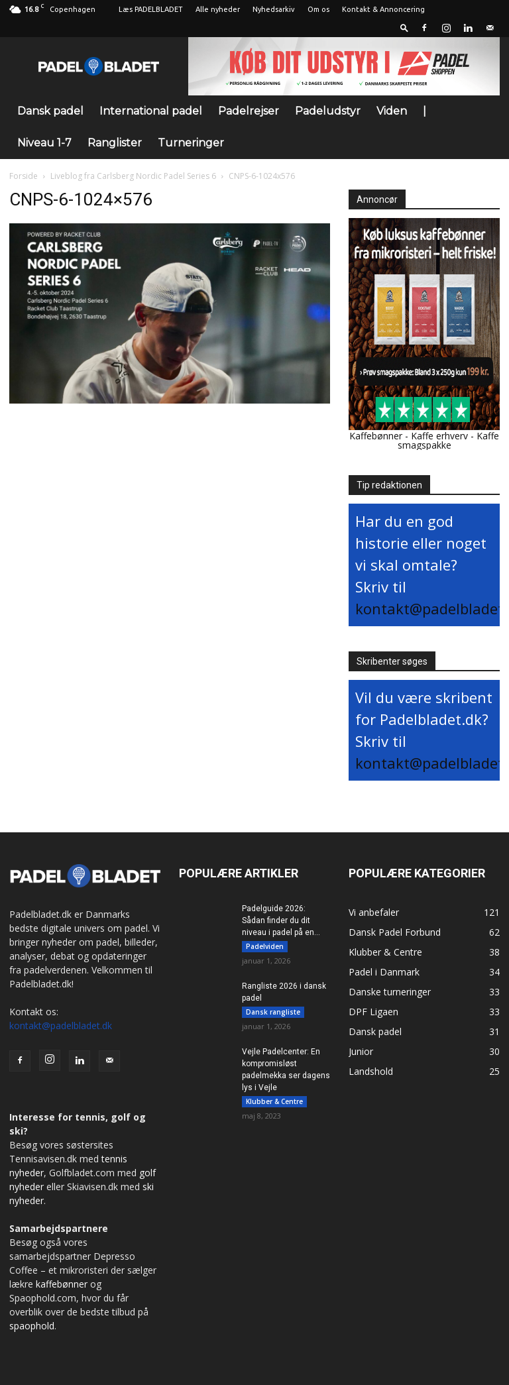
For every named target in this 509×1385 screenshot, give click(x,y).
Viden (391, 111)
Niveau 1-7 (44, 143)
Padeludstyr (328, 111)
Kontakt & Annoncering (383, 9)
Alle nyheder (218, 9)
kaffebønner (61, 1284)
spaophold (31, 1325)
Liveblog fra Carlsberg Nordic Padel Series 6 (133, 176)
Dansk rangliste (273, 1012)
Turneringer (191, 143)
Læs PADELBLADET (151, 9)
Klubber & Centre (274, 1101)
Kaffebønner (375, 435)
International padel (150, 111)
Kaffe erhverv (439, 435)
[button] (404, 27)
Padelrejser (248, 111)
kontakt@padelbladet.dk (60, 1025)
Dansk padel (50, 111)
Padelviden (265, 946)
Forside (23, 176)
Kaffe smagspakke (449, 440)
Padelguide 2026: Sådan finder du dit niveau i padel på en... (281, 920)
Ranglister (114, 143)
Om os (318, 9)
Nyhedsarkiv (274, 9)
